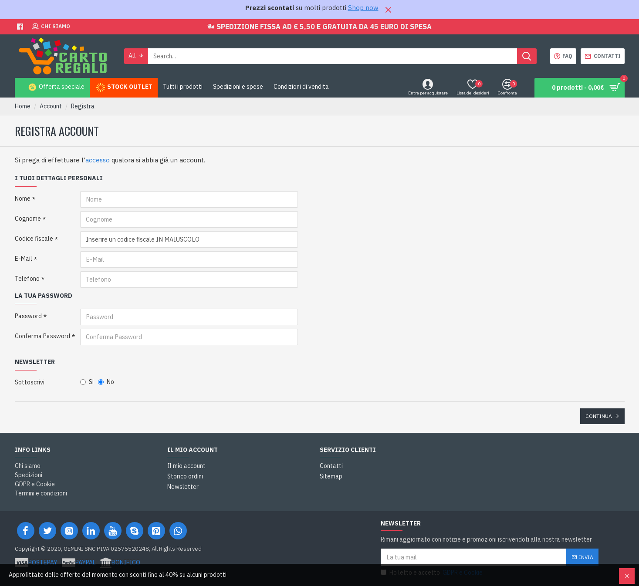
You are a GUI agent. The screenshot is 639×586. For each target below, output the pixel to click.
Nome (22, 198)
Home (22, 106)
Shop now (363, 7)
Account (51, 106)
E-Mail (23, 259)
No (106, 382)
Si (87, 382)
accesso (97, 160)
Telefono (27, 279)
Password (28, 316)
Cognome (28, 218)
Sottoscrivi (29, 382)
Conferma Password (42, 336)
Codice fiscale (34, 238)
